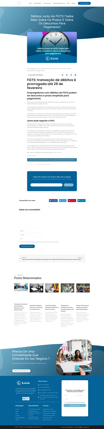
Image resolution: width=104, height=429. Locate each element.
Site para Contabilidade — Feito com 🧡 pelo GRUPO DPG (75, 427)
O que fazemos (47, 3)
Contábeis (33, 155)
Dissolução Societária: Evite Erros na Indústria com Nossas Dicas (36, 307)
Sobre (30, 3)
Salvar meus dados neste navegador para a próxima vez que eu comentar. (40, 242)
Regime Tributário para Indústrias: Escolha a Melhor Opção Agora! (82, 307)
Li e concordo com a (75, 402)
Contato (74, 3)
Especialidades (37, 3)
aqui (46, 142)
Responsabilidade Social (59, 3)
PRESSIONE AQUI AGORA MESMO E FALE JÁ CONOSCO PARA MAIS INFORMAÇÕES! (52, 159)
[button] (62, 75)
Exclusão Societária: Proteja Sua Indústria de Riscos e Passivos (52, 307)
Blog (68, 3)
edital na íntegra (57, 152)
